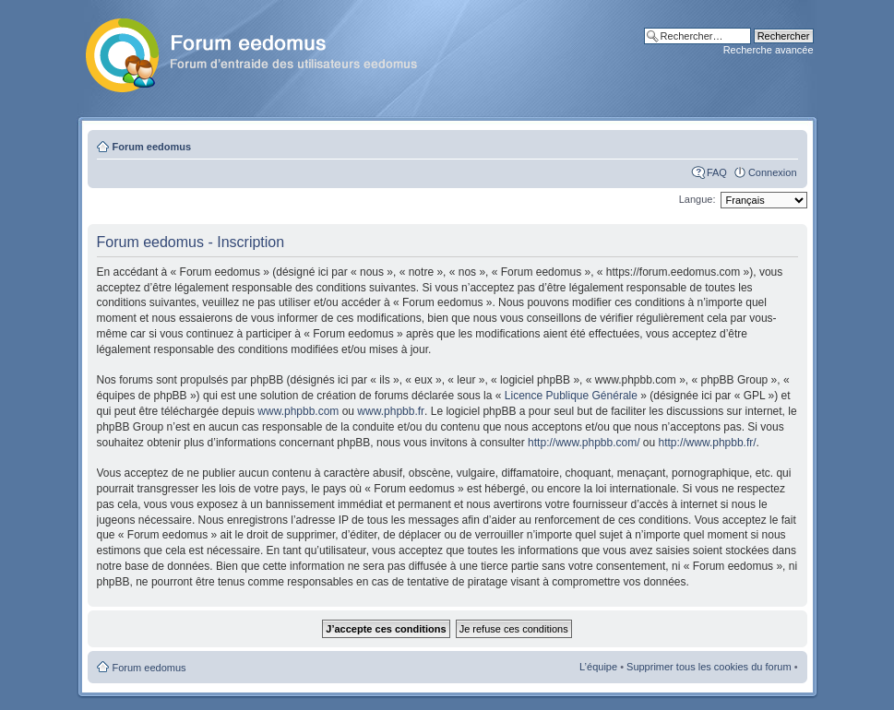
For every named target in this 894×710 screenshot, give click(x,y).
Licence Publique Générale (571, 395)
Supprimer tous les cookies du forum (709, 666)
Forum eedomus (152, 146)
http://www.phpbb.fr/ (708, 442)
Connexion (772, 172)
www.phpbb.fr (390, 411)
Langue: (697, 199)
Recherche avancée (768, 49)
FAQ (717, 172)
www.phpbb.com (298, 411)
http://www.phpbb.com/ (583, 442)
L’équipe (598, 666)
